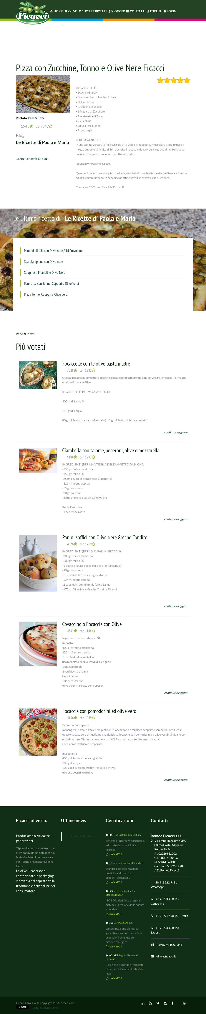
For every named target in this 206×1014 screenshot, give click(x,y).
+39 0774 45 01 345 (169, 944)
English (154, 11)
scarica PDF (114, 854)
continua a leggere (175, 432)
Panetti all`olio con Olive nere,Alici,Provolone (53, 250)
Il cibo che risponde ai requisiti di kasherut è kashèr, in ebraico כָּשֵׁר (124, 969)
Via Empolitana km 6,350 (170, 840)
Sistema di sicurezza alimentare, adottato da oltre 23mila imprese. (125, 845)
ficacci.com (67, 1003)
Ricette (99, 11)
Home (56, 11)
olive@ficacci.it (166, 956)
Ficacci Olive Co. (81, 836)
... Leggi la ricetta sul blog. (32, 158)
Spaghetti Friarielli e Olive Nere (44, 272)
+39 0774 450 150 (167, 915)
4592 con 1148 (81, 631)
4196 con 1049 (81, 718)
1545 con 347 (36, 126)
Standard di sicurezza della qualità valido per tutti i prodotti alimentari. (122, 873)
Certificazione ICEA (124, 922)
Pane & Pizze (36, 118)
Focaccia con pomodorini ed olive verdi (100, 710)
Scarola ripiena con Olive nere (43, 261)
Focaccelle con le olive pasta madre (96, 363)
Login (170, 11)
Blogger (117, 11)
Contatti (135, 11)
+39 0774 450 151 (167, 928)
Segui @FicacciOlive (45, 1007)
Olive (70, 11)
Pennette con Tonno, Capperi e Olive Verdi (51, 283)
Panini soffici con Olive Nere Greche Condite (104, 537)
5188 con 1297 (81, 457)
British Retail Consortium (127, 834)
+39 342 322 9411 (165, 882)
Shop (84, 11)
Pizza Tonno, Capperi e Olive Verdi (46, 294)
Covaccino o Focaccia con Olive (92, 623)
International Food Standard (128, 863)
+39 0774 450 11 (167, 899)
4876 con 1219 (81, 544)
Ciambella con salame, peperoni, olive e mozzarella (111, 450)
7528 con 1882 (81, 370)
